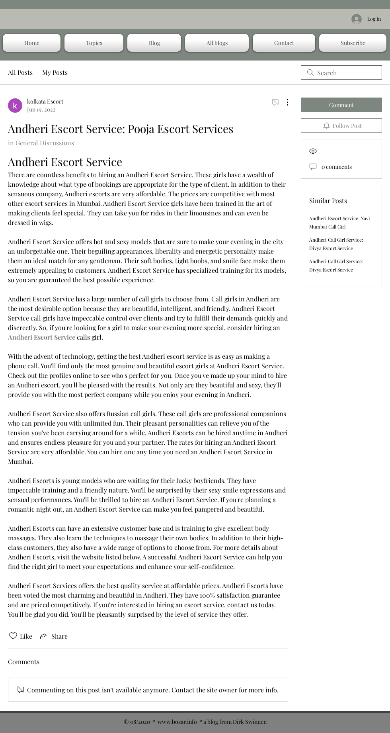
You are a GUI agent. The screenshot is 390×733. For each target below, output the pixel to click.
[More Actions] (283, 102)
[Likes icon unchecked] (13, 636)
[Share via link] (53, 636)
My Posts (55, 72)
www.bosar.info (177, 721)
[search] (341, 72)
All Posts (20, 72)
